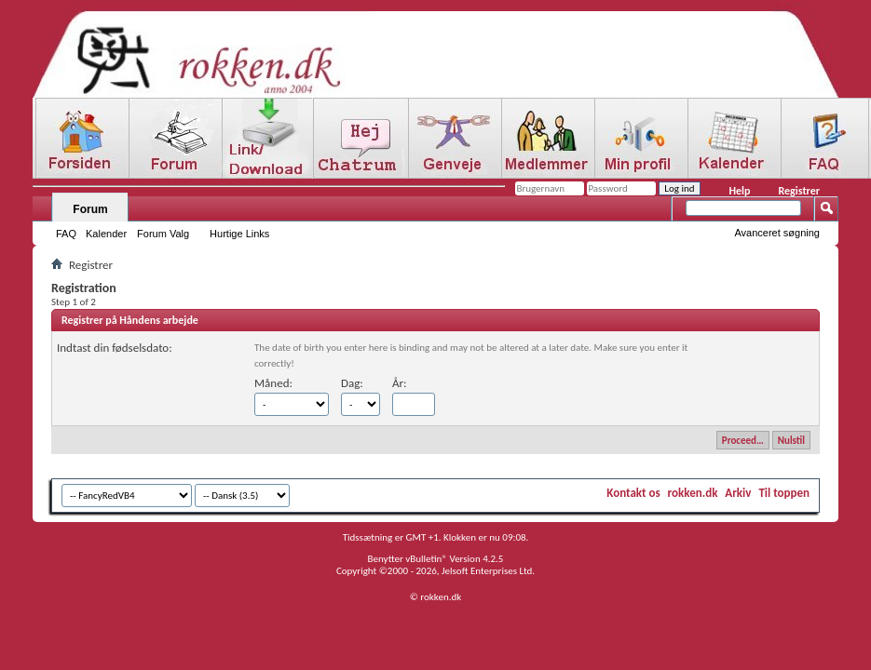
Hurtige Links (239, 233)
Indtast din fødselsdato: (114, 348)
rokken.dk (693, 493)
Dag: (352, 383)
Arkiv (738, 493)
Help (739, 190)
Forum (90, 209)
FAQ (66, 233)
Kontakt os (633, 493)
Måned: (273, 383)
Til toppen (784, 493)
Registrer (799, 190)
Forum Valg (163, 233)
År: (399, 383)
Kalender (106, 233)
